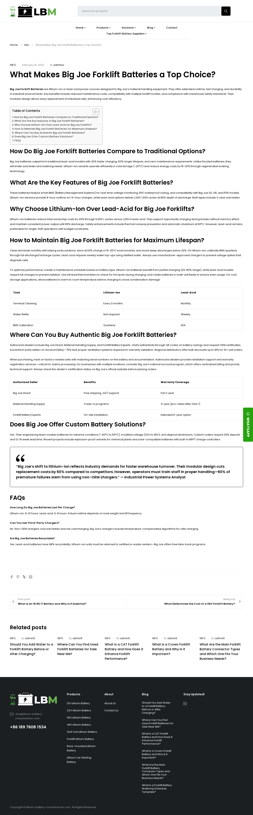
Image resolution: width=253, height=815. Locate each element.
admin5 (30, 638)
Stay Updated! (194, 694)
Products (73, 694)
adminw (59, 65)
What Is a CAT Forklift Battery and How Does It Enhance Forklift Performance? (124, 651)
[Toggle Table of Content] (94, 111)
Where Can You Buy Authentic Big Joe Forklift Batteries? (50, 132)
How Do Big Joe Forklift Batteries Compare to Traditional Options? (56, 117)
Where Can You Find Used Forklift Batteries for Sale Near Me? (77, 649)
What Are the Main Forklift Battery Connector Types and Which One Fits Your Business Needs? (220, 651)
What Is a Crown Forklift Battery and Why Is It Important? (171, 649)
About (108, 694)
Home (14, 45)
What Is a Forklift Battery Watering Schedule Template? (157, 788)
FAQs (18, 140)
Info (26, 45)
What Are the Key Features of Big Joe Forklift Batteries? (49, 121)
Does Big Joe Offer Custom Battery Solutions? (44, 136)
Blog (145, 694)
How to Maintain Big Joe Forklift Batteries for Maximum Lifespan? (56, 128)
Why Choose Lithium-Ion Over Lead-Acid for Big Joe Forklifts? (53, 124)
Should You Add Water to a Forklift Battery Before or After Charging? (31, 649)
